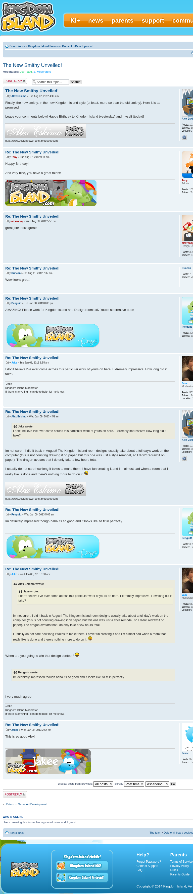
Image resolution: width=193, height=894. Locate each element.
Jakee (14, 730)
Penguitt (16, 303)
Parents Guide (179, 874)
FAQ (139, 870)
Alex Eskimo (18, 96)
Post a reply (15, 81)
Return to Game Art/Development (26, 804)
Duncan (16, 273)
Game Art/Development (77, 46)
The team (155, 832)
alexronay (17, 221)
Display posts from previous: (85, 783)
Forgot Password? (148, 861)
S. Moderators (42, 71)
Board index (18, 46)
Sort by (129, 783)
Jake (14, 362)
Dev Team (26, 71)
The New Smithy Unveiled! (32, 65)
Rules (174, 870)
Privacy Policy (179, 866)
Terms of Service (181, 861)
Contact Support (147, 866)
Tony (14, 157)
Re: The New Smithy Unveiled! (32, 152)
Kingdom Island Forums (44, 46)
